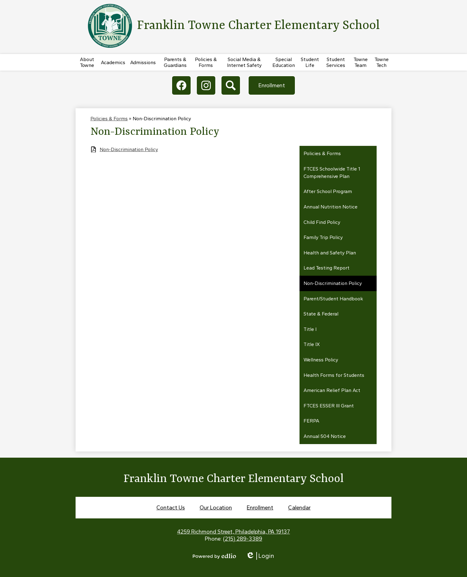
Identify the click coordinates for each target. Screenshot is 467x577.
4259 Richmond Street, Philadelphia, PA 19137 (233, 531)
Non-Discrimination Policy (129, 149)
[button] (87, 62)
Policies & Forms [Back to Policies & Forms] (109, 119)
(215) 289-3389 (242, 538)
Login (260, 556)
